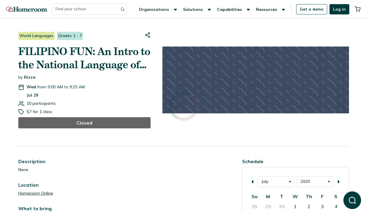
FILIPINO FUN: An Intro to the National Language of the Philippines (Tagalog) (84, 58)
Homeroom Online (35, 193)
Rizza (29, 77)
